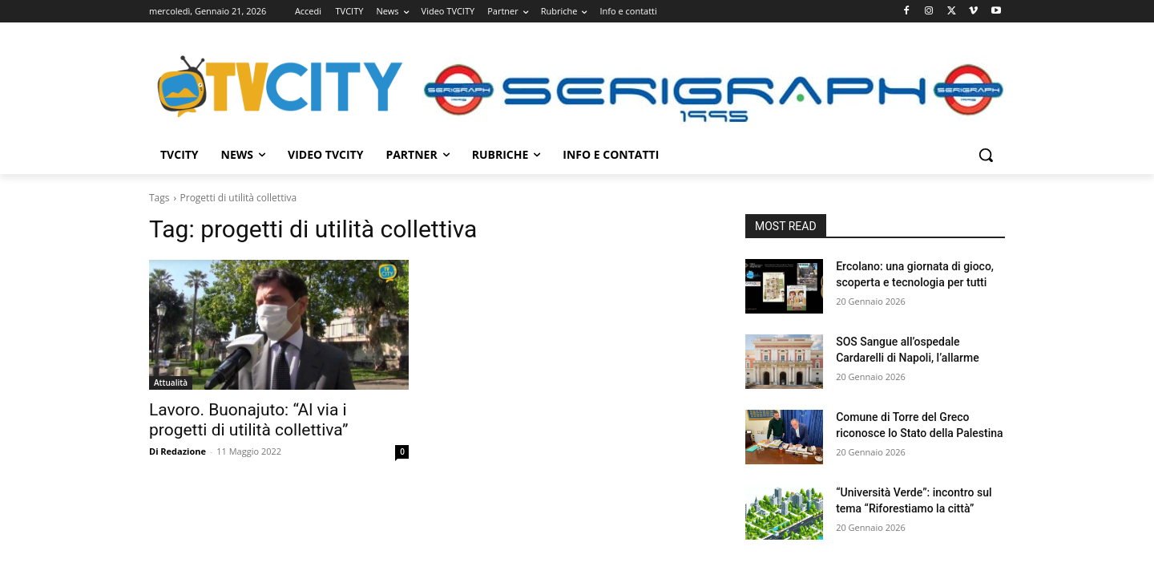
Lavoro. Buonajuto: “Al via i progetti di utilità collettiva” (249, 419)
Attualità (171, 382)
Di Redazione (177, 451)
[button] (985, 155)
